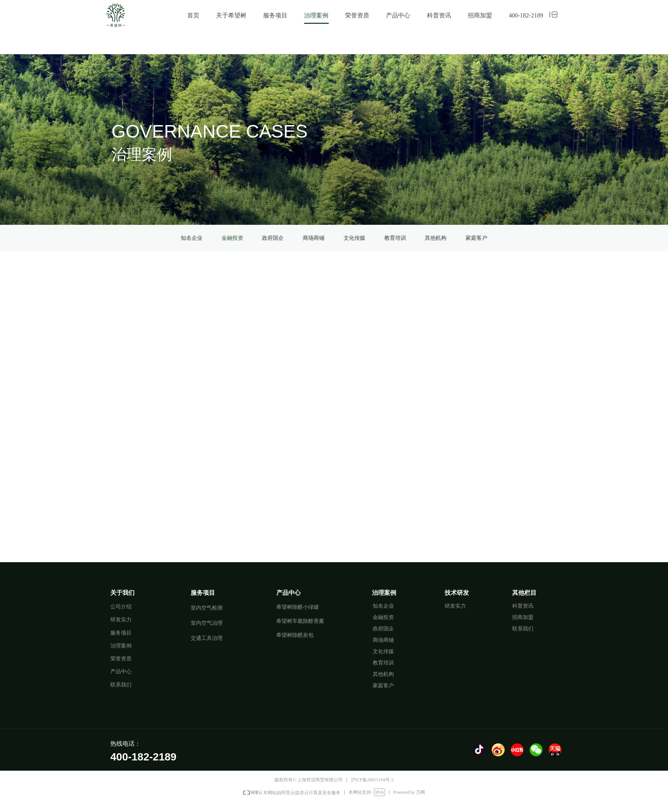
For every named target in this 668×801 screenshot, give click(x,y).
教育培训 (355, 238)
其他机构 (370, 238)
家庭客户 (385, 238)
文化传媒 (341, 238)
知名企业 (283, 238)
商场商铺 (327, 238)
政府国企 (312, 238)
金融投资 (297, 238)
